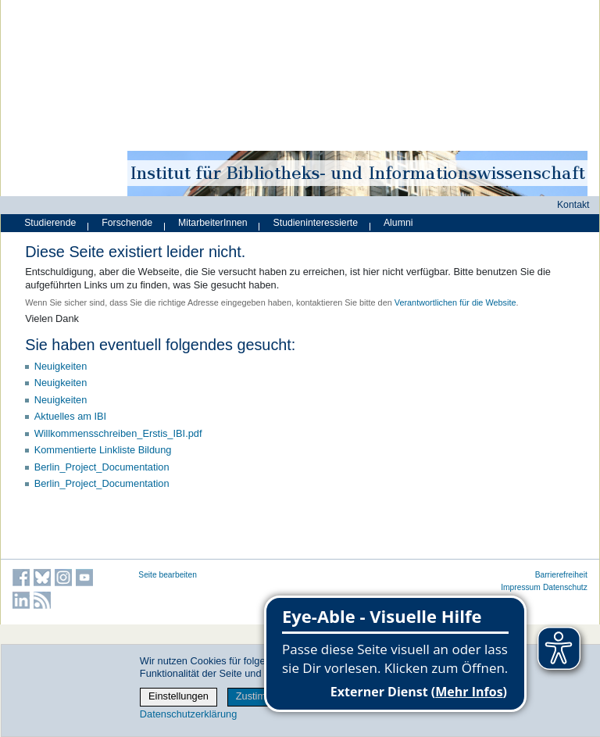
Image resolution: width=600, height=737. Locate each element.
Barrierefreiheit (561, 575)
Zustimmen (260, 696)
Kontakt (573, 204)
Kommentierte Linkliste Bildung (103, 450)
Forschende (127, 222)
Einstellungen (178, 696)
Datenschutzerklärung (188, 714)
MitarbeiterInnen (213, 222)
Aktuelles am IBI (70, 416)
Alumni (398, 222)
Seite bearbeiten (167, 575)
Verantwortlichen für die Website (455, 302)
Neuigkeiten (61, 366)
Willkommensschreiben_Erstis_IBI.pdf (118, 433)
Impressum (521, 587)
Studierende (50, 222)
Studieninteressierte (315, 222)
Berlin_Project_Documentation (102, 467)
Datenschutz (565, 587)
